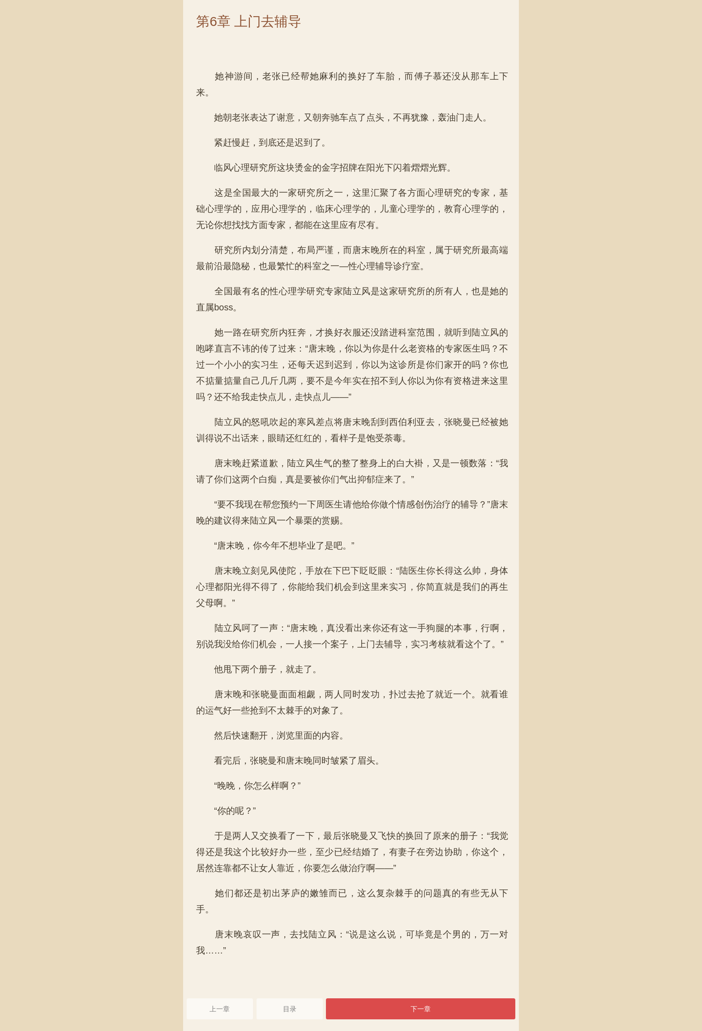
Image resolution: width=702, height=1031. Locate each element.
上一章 (220, 1009)
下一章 (421, 1009)
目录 (289, 1009)
